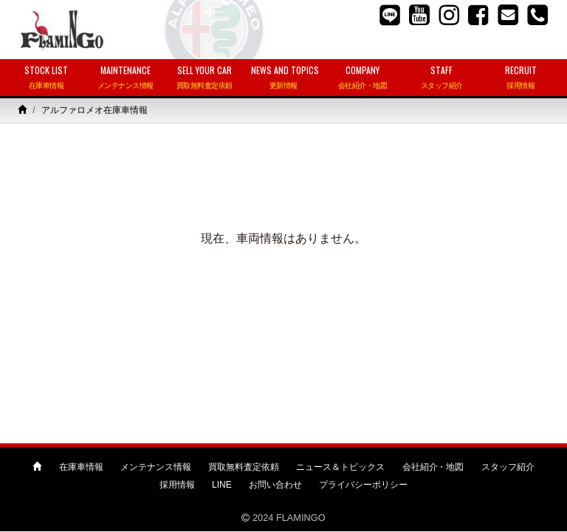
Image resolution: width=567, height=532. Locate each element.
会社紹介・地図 (433, 467)
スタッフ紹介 (508, 467)
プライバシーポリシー (363, 485)
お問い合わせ (275, 485)
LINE (222, 485)
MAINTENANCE (125, 78)
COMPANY (363, 78)
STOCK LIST (46, 78)
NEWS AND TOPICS (285, 78)
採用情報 (177, 485)
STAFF (442, 78)
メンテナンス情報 (155, 467)
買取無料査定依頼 (243, 467)
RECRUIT (521, 78)
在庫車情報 (81, 467)
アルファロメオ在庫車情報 (94, 110)
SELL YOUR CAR (204, 78)
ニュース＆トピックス (340, 467)
